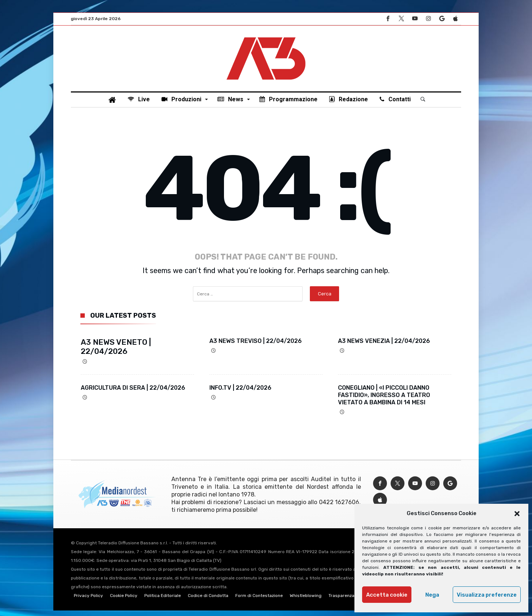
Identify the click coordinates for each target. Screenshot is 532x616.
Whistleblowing (306, 601)
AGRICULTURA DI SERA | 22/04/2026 (133, 393)
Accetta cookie (386, 595)
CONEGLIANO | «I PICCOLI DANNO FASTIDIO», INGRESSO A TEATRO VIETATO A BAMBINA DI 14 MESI (384, 400)
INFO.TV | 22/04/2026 (240, 393)
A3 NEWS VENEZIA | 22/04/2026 (384, 346)
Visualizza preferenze (487, 595)
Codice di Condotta (208, 601)
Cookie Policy (123, 601)
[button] (517, 513)
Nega (432, 595)
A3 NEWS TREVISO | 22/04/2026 (255, 346)
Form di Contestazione (259, 601)
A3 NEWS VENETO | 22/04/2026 (116, 352)
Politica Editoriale (162, 601)
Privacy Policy (88, 601)
